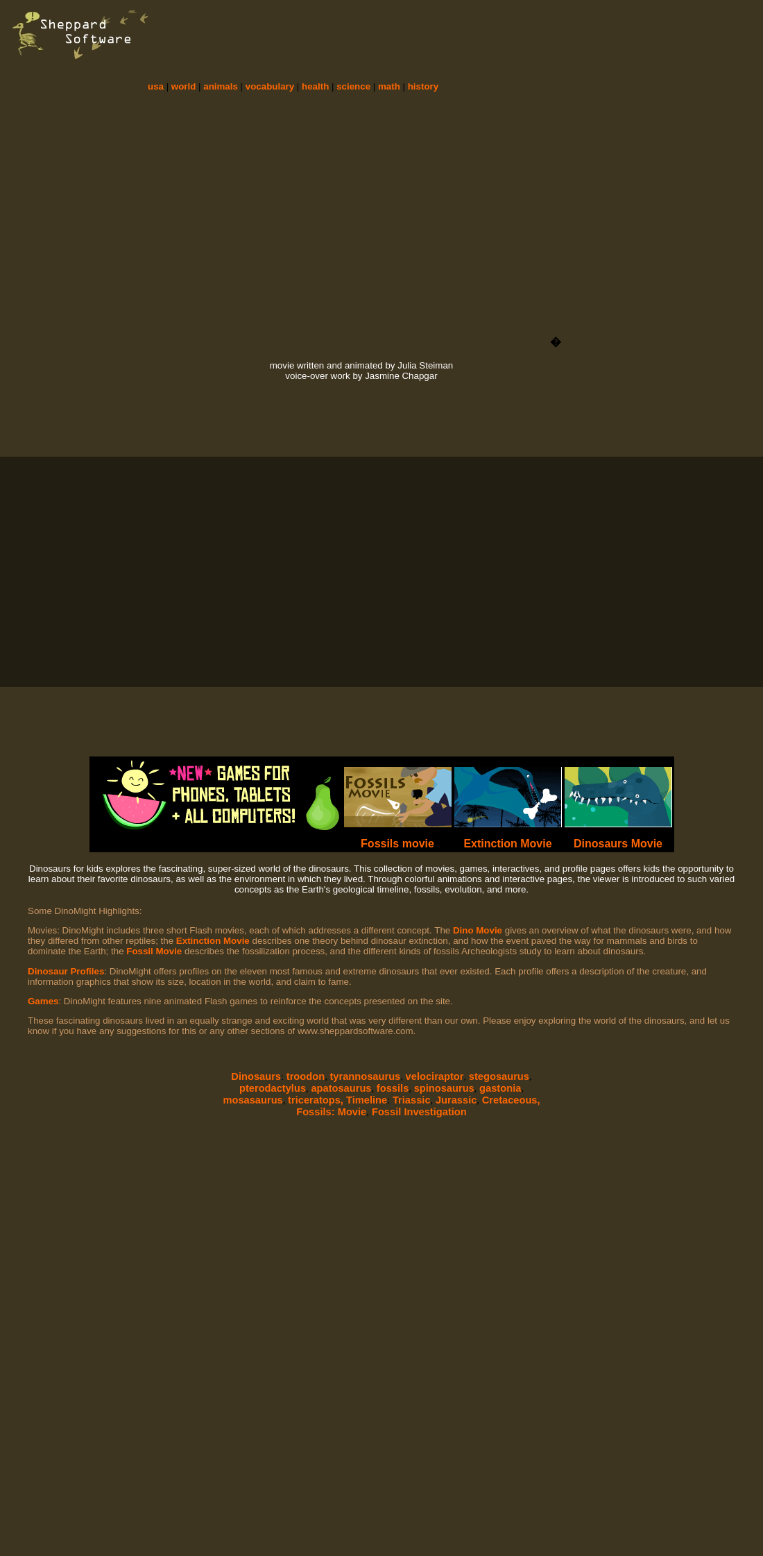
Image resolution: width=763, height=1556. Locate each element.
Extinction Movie (507, 843)
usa (156, 86)
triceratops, (317, 1100)
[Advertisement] (566, 80)
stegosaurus (499, 1076)
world (183, 86)
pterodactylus (272, 1088)
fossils (393, 1088)
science (353, 86)
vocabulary (270, 86)
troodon (305, 1076)
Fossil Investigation (418, 1111)
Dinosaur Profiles (66, 971)
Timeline (366, 1100)
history (423, 86)
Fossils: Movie (331, 1111)
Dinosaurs (256, 1076)
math (389, 86)
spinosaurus (444, 1088)
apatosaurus (341, 1088)
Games (43, 1001)
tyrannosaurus (364, 1076)
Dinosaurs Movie (618, 843)
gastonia (500, 1088)
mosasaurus (252, 1100)
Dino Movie (477, 930)
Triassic (412, 1100)
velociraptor (435, 1076)
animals (220, 86)
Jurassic (456, 1100)
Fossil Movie (154, 951)
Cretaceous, (511, 1100)
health (315, 86)
